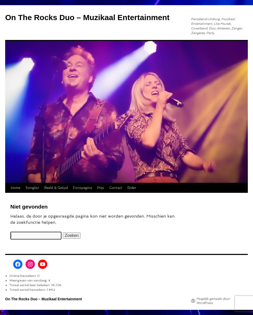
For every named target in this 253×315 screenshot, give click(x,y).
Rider (132, 188)
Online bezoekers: (23, 276)
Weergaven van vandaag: (28, 280)
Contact (115, 188)
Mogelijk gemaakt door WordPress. (213, 301)
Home (15, 188)
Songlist (32, 188)
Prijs (100, 188)
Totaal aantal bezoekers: (27, 290)
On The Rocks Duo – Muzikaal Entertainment (87, 17)
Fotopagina (82, 188)
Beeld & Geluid (56, 188)
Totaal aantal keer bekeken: (30, 285)
